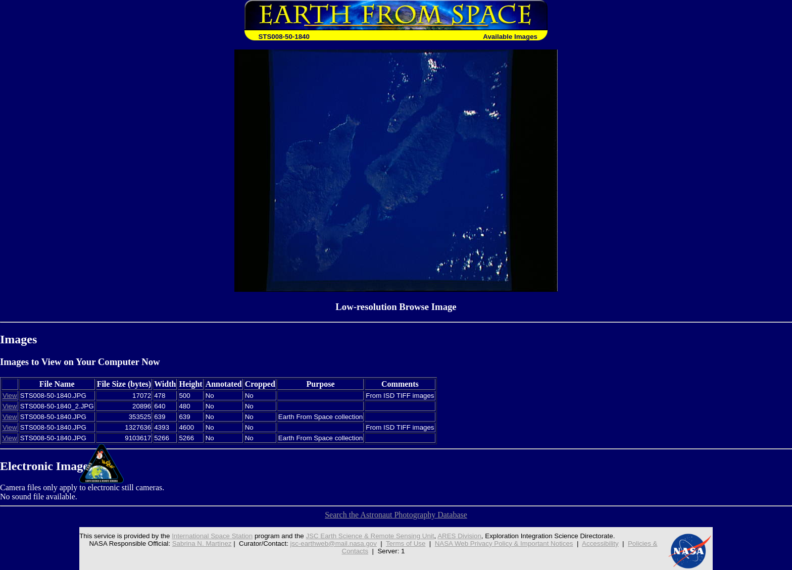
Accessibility (600, 543)
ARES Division (459, 536)
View (10, 395)
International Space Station (212, 536)
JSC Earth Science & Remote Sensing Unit (370, 536)
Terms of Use (406, 543)
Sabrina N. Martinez (202, 543)
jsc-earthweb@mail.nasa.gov (333, 543)
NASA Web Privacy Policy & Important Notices (504, 543)
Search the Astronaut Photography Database (396, 514)
